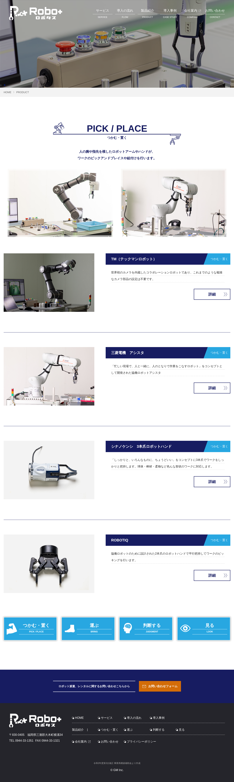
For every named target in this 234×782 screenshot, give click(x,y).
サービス (105, 717)
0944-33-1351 (24, 740)
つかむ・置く (108, 729)
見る (180, 729)
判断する (157, 729)
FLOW (125, 13)
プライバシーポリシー (140, 741)
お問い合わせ (108, 741)
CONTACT (215, 13)
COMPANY (192, 13)
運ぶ (128, 729)
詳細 (212, 294)
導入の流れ (132, 717)
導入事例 (157, 717)
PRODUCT (147, 13)
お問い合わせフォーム (160, 686)
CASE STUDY (170, 13)
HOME (7, 92)
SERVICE (102, 13)
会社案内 (81, 741)
